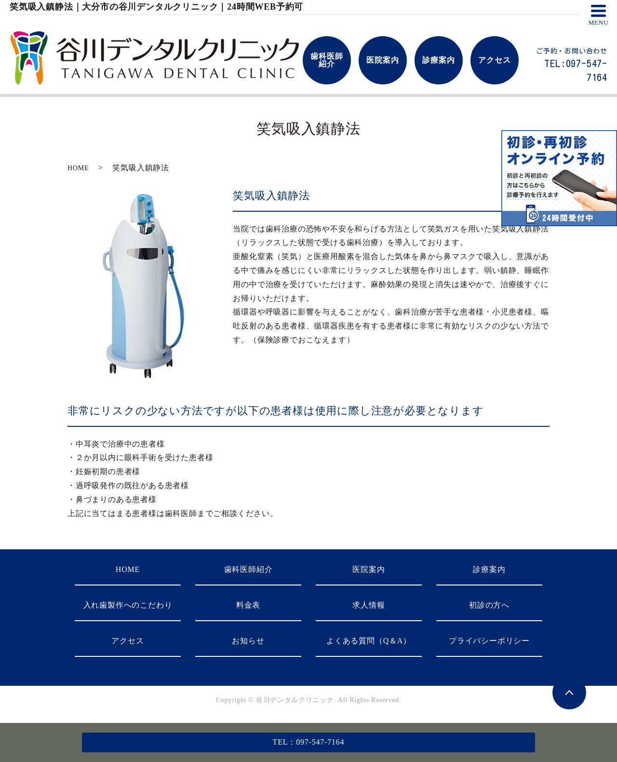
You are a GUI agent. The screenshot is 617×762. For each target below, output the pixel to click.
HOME (78, 168)
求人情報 (368, 605)
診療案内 (489, 569)
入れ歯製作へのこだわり (128, 605)
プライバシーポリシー (489, 641)
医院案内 (368, 569)
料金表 (248, 605)
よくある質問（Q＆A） (368, 641)
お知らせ (248, 641)
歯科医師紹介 (248, 569)
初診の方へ (489, 605)
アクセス (127, 641)
